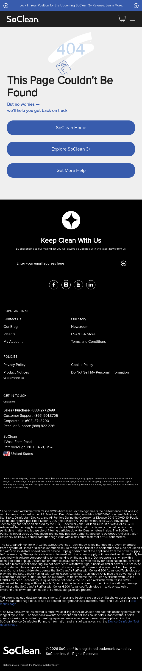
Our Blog (10, 326)
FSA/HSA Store (83, 334)
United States (18, 453)
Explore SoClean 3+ (71, 149)
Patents (9, 334)
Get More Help (71, 170)
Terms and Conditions (88, 341)
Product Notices (16, 372)
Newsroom (79, 326)
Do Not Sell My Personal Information (100, 372)
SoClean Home (71, 127)
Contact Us (12, 319)
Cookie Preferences (13, 378)
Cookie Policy (82, 364)
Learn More (114, 5)
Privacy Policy (14, 364)
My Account (13, 341)
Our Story (78, 319)
